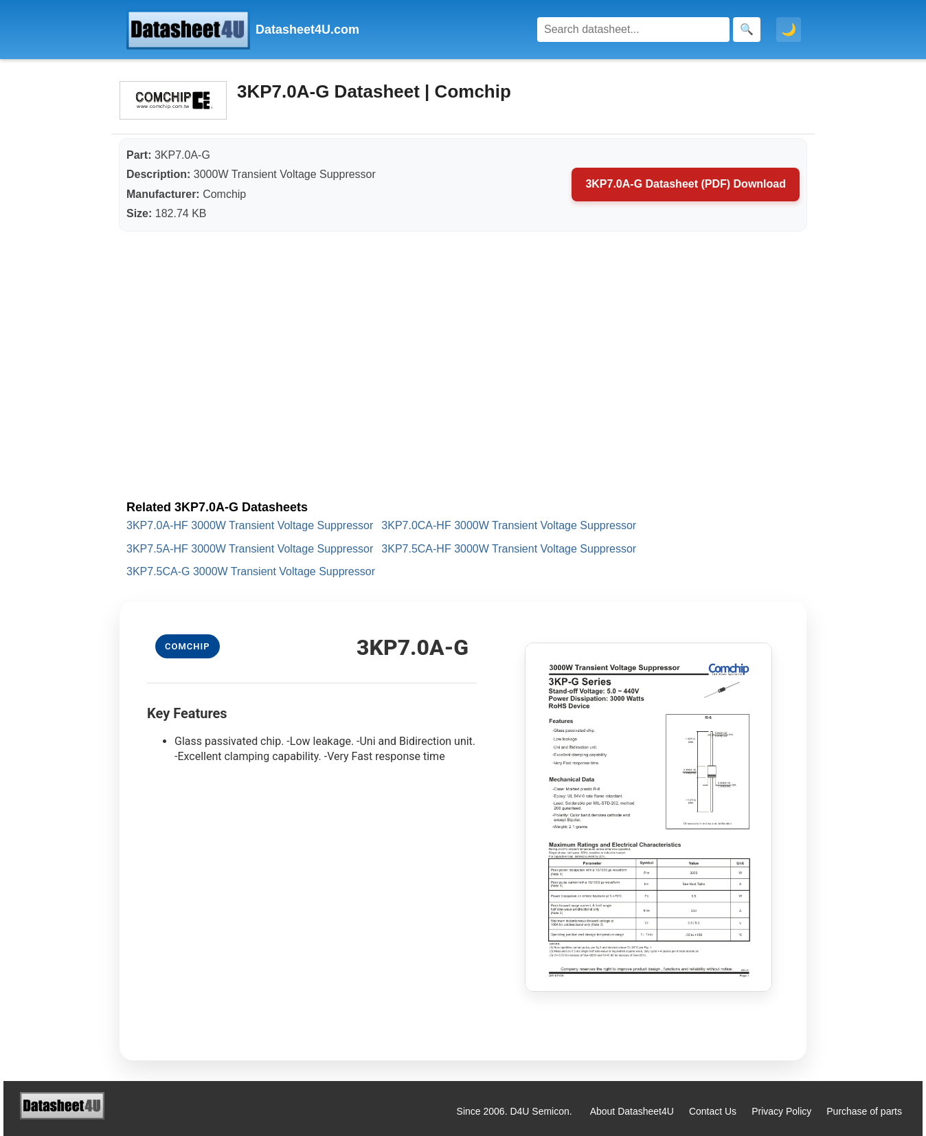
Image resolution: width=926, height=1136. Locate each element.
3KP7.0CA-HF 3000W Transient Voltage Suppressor (508, 525)
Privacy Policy (781, 1111)
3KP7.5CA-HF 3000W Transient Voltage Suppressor (508, 549)
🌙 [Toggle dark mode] (788, 29)
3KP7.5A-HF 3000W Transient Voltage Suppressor (249, 549)
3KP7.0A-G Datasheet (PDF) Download (685, 184)
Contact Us (712, 1111)
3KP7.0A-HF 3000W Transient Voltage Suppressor (249, 525)
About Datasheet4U (632, 1111)
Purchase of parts (864, 1111)
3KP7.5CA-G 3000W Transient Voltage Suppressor (250, 571)
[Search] (633, 29)
